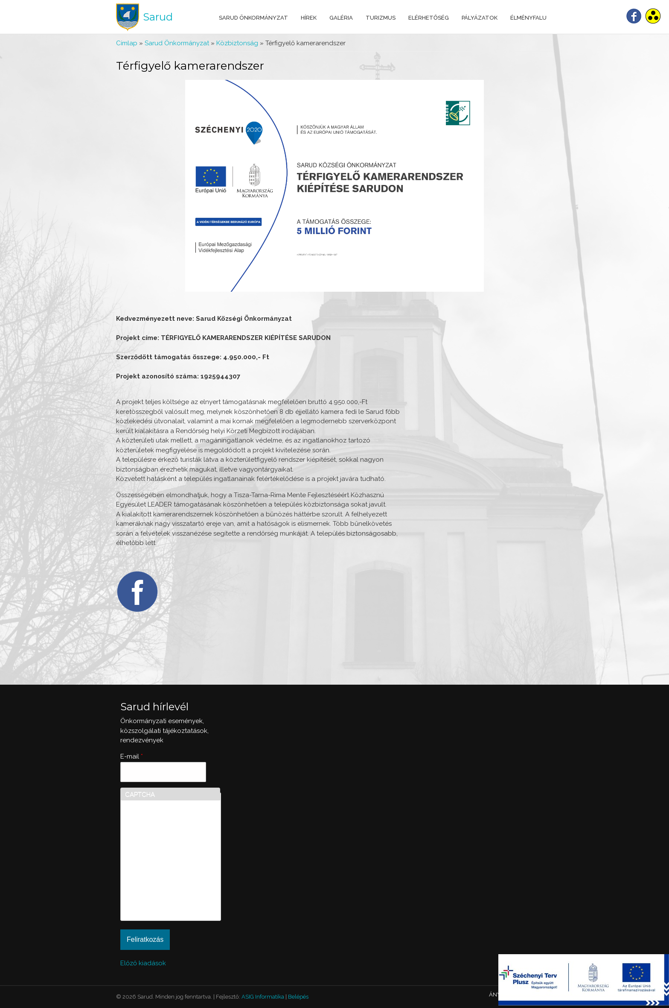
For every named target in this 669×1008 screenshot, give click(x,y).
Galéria (341, 18)
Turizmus (381, 18)
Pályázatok (479, 18)
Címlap (126, 43)
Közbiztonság (237, 43)
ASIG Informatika (262, 996)
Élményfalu (528, 18)
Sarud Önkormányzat (253, 18)
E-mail (131, 756)
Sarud (158, 17)
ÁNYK (496, 994)
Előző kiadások (143, 963)
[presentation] (160, 885)
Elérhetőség (428, 18)
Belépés (298, 996)
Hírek (309, 18)
